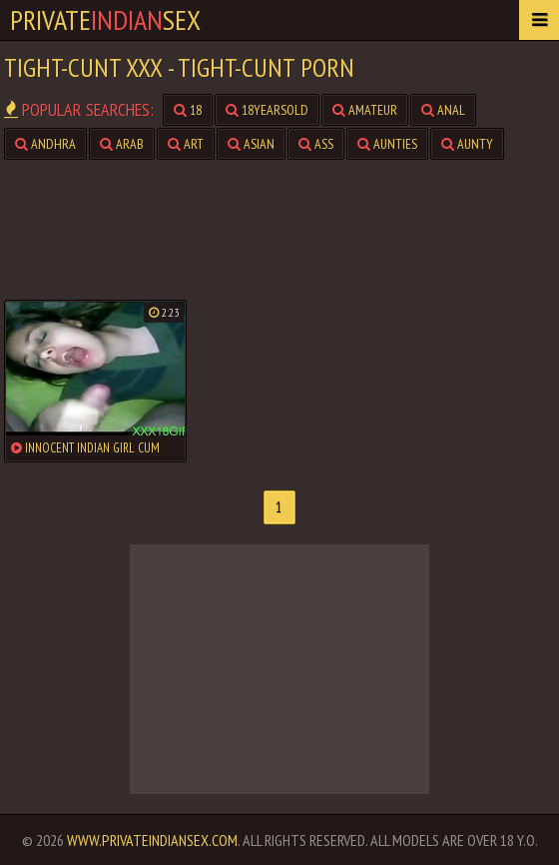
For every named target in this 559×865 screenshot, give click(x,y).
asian (251, 144)
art (186, 144)
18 (188, 110)
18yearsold (267, 110)
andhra (45, 144)
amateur (364, 110)
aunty (467, 144)
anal (443, 110)
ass (315, 144)
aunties (387, 144)
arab (122, 144)
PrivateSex (105, 19)
